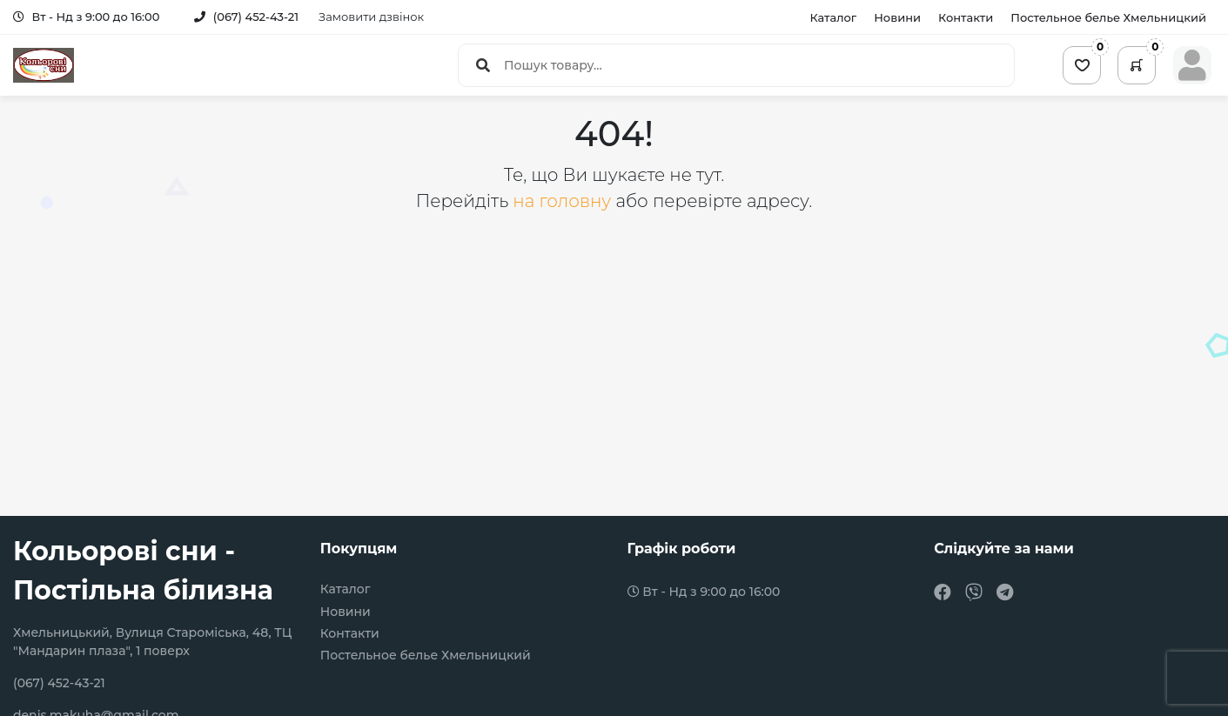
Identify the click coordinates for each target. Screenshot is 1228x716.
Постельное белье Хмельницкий (1108, 17)
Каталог (832, 17)
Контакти (965, 17)
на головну (564, 201)
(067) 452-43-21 (246, 16)
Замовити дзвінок (371, 16)
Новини (897, 17)
